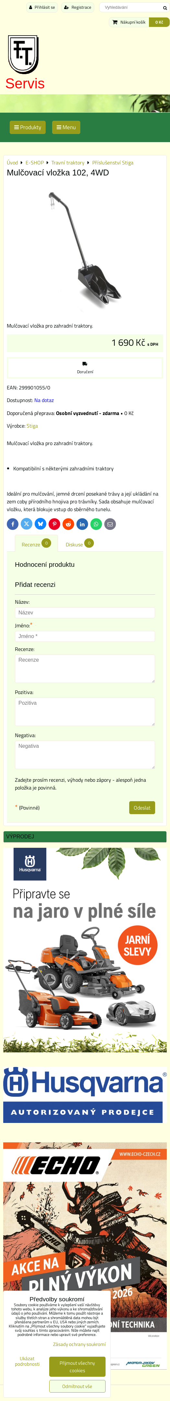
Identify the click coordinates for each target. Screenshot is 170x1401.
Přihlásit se (42, 7)
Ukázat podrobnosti (27, 1361)
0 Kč (159, 22)
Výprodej (20, 836)
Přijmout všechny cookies (77, 1366)
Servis (25, 83)
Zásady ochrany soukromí (79, 1344)
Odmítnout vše (77, 1386)
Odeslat (142, 808)
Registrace (77, 7)
